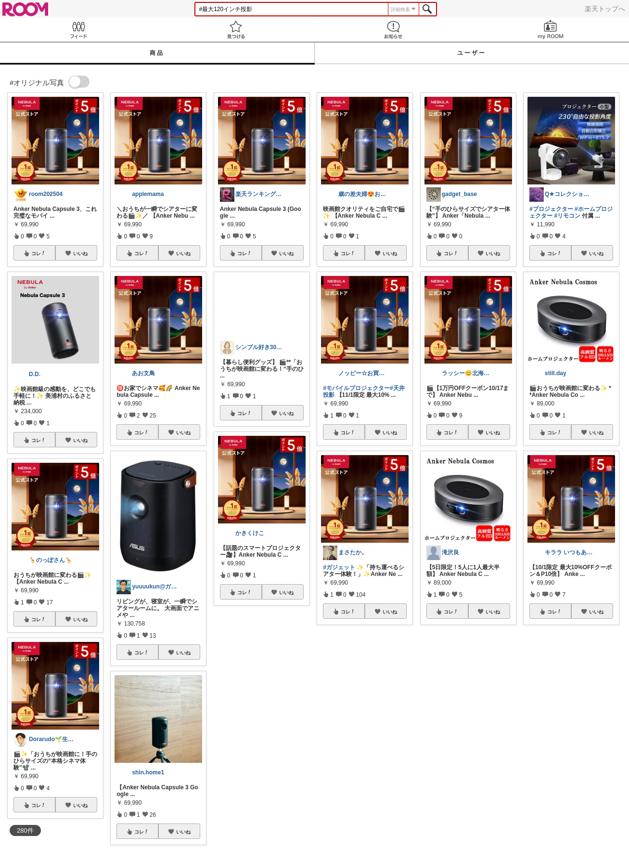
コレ (38, 253)
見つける (236, 29)
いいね (80, 253)
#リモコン (567, 215)
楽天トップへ (605, 9)
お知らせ (393, 29)
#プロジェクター (551, 209)
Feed (78, 29)
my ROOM (550, 29)
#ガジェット (339, 567)
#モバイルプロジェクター (356, 388)
